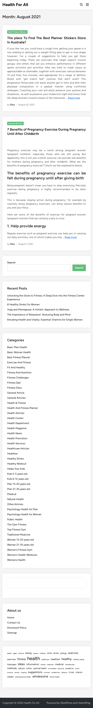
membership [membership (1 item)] (69, 665)
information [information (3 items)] (32, 664)
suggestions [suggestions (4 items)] (35, 672)
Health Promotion (17, 438)
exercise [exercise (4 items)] (73, 653)
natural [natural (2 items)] (21, 668)
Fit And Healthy (16, 367)
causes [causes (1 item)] (35, 653)
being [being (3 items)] (28, 653)
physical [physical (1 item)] (61, 668)
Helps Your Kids (16, 468)
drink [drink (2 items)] (49, 653)
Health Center (15, 418)
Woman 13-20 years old (20, 539)
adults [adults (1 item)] (9, 653)
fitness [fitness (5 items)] (21, 659)
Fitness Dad (13, 382)
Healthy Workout (16, 463)
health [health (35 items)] (33, 658)
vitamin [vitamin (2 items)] (78, 672)
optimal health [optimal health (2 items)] (39, 668)
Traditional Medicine (18, 534)
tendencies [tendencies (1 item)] (55, 672)
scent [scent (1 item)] (77, 668)
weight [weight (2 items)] (10, 676)
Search (11, 262)
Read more (74, 97)
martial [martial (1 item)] (42, 665)
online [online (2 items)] (29, 668)
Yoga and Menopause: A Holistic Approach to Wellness (38, 309)
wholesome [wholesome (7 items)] (40, 676)
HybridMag (84, 702)
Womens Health (16, 559)
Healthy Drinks (15, 458)
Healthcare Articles (18, 448)
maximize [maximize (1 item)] (50, 665)
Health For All (15, 4)
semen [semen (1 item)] (17, 672)
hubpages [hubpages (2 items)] (11, 664)
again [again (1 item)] (15, 653)
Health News (14, 433)
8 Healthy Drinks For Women (23, 304)
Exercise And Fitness (19, 362)
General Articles (15, 123)
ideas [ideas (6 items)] (21, 664)
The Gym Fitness (16, 524)
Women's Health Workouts (22, 554)
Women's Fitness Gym (19, 549)
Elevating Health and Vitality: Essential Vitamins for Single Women (44, 319)
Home (10, 617)
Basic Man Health (17, 347)
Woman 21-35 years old (20, 544)
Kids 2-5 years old (17, 473)
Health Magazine (16, 428)
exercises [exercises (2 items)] (11, 659)
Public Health (14, 519)
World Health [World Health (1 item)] (55, 677)
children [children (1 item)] (43, 653)
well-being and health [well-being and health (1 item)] (23, 677)
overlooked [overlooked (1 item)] (52, 668)
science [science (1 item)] (10, 672)
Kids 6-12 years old (17, 478)
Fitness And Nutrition (19, 372)
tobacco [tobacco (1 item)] (64, 672)
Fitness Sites (14, 387)
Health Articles (15, 413)
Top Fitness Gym (16, 529)
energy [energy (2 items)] (63, 653)
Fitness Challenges (18, 377)
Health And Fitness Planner (22, 407)
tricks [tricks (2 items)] (71, 672)
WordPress (66, 702)
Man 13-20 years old (18, 483)
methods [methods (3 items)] (12, 668)
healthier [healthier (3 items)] (55, 659)
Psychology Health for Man (22, 509)
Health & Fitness (16, 402)
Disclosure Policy (16, 627)
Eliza (12, 104)
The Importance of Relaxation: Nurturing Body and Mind (38, 314)
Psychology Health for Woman (24, 514)
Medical (11, 494)
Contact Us (13, 622)
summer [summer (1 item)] (47, 672)
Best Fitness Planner (17, 32)
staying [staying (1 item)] (23, 672)
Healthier (12, 453)
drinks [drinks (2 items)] (56, 653)
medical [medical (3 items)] (59, 664)
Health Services (16, 443)
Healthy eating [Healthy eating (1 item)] (78, 659)
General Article (15, 392)
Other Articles (15, 504)
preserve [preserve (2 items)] (69, 668)
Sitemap (12, 632)
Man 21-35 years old (18, 489)
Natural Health (15, 499)
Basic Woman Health (19, 352)
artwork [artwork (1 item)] (21, 653)
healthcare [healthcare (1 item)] (45, 659)
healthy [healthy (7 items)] (66, 659)
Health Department (18, 423)
